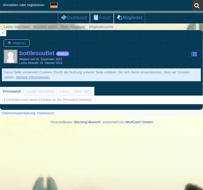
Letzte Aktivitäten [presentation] (40, 91)
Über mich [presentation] (82, 91)
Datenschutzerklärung (18, 113)
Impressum (45, 113)
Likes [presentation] (64, 91)
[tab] (12, 91)
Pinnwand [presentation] (12, 91)
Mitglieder (132, 17)
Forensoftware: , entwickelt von (101, 122)
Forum (105, 17)
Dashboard (77, 17)
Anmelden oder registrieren (23, 5)
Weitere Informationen (33, 77)
